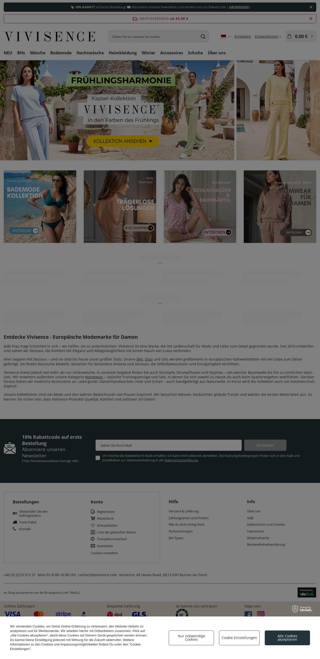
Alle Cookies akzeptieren (288, 637)
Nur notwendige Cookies (191, 637)
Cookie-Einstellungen (239, 637)
